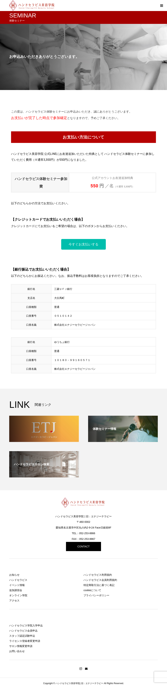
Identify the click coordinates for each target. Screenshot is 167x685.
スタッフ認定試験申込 (22, 635)
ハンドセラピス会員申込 (23, 630)
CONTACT (83, 546)
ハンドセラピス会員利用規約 (100, 579)
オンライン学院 (18, 595)
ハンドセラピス (18, 579)
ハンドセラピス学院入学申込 (26, 625)
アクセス (14, 600)
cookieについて (92, 590)
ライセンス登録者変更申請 (24, 640)
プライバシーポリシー (96, 595)
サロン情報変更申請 (20, 646)
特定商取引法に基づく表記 (99, 585)
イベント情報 (17, 585)
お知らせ (14, 574)
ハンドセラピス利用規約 (98, 574)
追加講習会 (15, 590)
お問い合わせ (17, 651)
